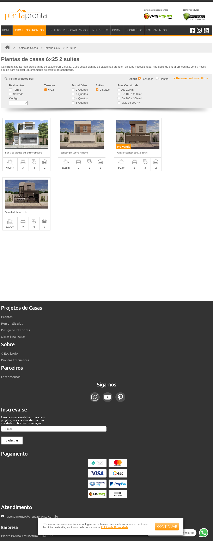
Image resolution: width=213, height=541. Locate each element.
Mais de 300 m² (128, 102)
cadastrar (12, 381)
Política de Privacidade (114, 527)
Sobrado (16, 94)
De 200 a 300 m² (129, 98)
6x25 (49, 89)
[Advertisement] (106, 206)
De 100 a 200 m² (129, 94)
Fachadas (145, 78)
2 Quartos (80, 89)
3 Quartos (80, 94)
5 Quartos (80, 102)
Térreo (15, 89)
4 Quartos (80, 98)
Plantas (162, 78)
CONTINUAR (167, 526)
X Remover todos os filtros (191, 78)
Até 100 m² (125, 89)
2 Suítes (103, 89)
